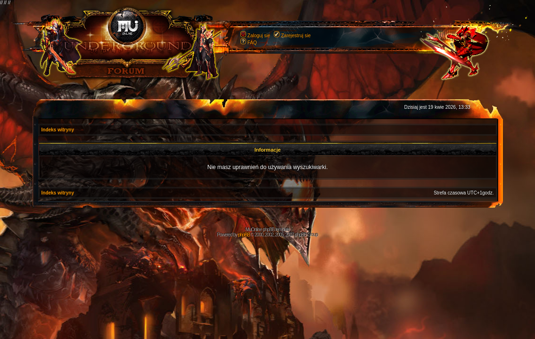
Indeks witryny (57, 129)
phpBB (244, 234)
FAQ (252, 42)
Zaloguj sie (258, 35)
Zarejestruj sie (296, 35)
